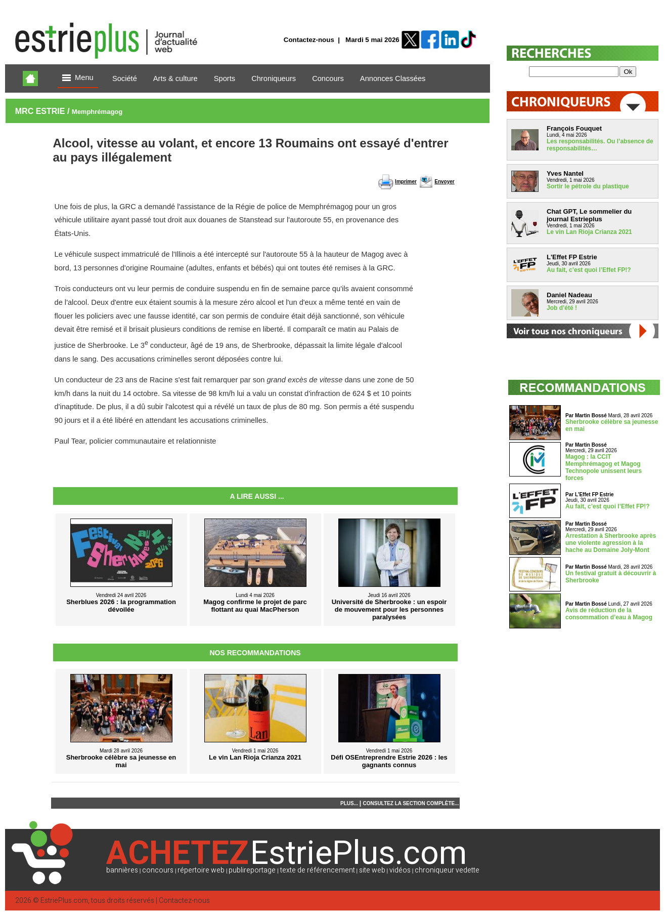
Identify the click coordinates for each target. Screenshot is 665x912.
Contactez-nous (309, 40)
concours (157, 870)
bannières (122, 870)
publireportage (252, 870)
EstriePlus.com (64, 900)
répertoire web (201, 870)
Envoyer (444, 181)
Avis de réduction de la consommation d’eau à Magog (608, 614)
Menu (78, 78)
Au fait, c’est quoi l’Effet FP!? (589, 269)
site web (372, 870)
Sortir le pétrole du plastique (588, 186)
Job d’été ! (562, 307)
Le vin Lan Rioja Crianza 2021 (589, 231)
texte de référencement (317, 870)
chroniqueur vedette (447, 870)
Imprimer (406, 181)
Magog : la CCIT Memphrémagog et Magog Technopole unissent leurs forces (603, 467)
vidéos (400, 870)
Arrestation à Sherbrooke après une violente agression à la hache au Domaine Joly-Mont (610, 542)
